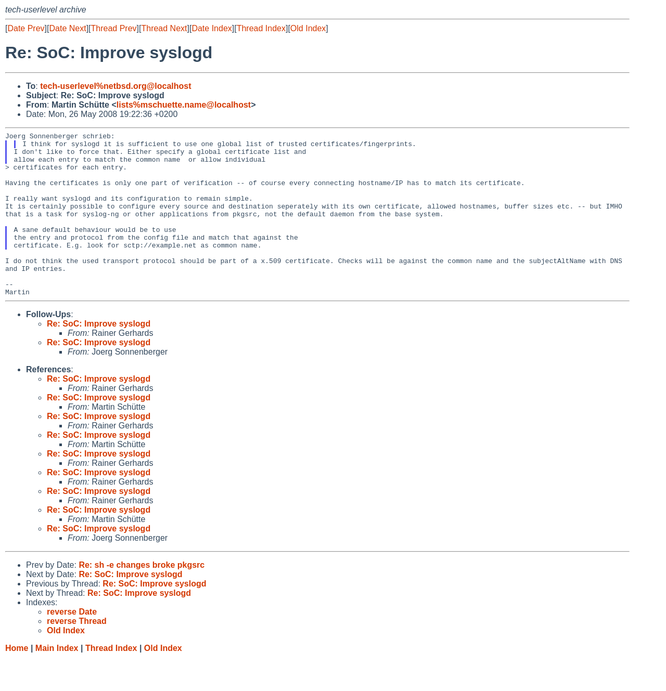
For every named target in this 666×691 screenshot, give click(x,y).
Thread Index (261, 28)
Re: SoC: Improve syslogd (98, 356)
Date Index (211, 28)
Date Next (67, 28)
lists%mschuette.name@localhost (184, 104)
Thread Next (164, 28)
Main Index (57, 680)
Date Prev (25, 28)
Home (16, 680)
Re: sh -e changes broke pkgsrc (141, 597)
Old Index (308, 28)
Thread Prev (114, 28)
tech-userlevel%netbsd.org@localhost (115, 86)
